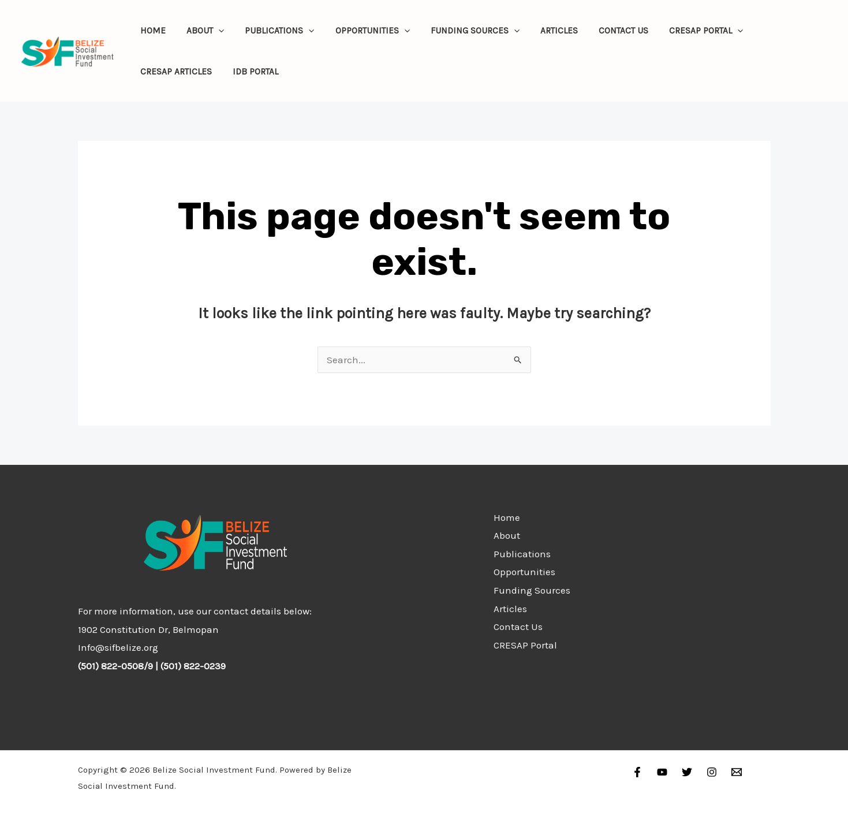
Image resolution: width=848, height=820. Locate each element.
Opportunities (361, 30)
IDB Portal (251, 71)
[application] (213, 30)
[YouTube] (662, 772)
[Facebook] (637, 772)
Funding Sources (460, 30)
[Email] (736, 772)
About (200, 30)
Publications (272, 30)
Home (151, 30)
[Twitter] (687, 772)
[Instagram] (712, 772)
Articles (542, 30)
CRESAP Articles (174, 71)
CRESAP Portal (682, 30)
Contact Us (603, 30)
